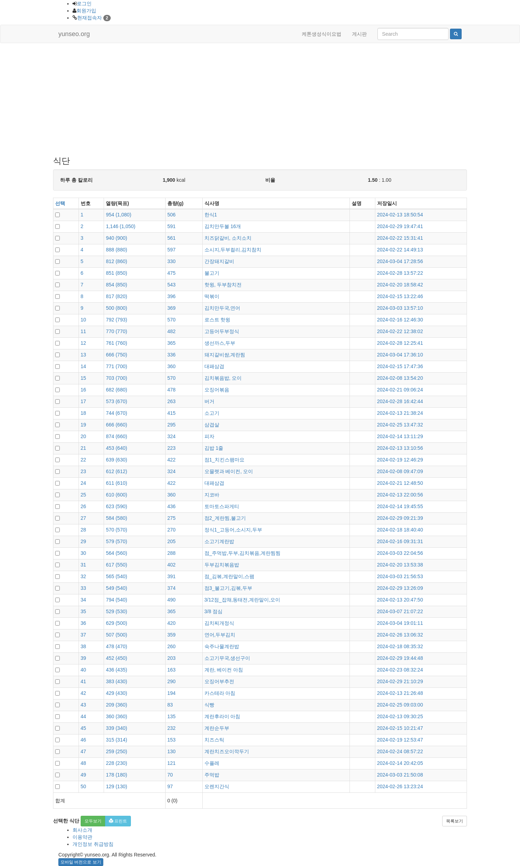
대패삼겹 (214, 366)
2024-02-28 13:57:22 (400, 273)
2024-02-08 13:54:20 (400, 378)
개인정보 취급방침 (93, 844)
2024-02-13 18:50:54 (400, 214)
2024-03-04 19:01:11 (400, 623)
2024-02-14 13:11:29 (400, 436)
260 (171, 646)
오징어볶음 (216, 390)
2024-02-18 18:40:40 (400, 530)
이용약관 (82, 837)
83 (170, 705)
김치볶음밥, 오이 (223, 378)
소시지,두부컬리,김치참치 (233, 249)
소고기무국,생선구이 (227, 658)
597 (171, 249)
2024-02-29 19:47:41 (400, 226)
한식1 (210, 214)
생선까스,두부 (220, 343)
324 (171, 436)
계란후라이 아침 (222, 716)
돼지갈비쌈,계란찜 (224, 355)
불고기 (211, 273)
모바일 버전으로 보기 (80, 862)
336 (171, 355)
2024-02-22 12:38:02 (400, 331)
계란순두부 (216, 728)
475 (171, 273)
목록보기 (454, 821)
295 (171, 425)
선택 (60, 203)
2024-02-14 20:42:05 (400, 763)
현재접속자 (89, 18)
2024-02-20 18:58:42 (400, 284)
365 (171, 343)
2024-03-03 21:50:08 (400, 775)
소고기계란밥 (219, 541)
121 (171, 763)
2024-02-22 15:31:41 (400, 238)
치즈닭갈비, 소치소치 (228, 238)
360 (171, 366)
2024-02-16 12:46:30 (400, 319)
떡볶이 (211, 296)
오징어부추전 (219, 681)
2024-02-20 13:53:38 (400, 565)
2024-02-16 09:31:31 (400, 541)
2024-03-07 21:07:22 (400, 611)
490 (171, 600)
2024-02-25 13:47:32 (400, 425)
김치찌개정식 (219, 623)
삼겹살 (211, 425)
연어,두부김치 (220, 635)
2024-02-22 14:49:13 (400, 249)
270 (171, 530)
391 (171, 576)
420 (171, 623)
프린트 (118, 821)
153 (171, 740)
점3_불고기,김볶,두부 (228, 588)
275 (171, 518)
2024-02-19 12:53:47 (400, 740)
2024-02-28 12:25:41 (400, 343)
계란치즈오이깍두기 (226, 751)
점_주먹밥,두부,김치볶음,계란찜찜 (242, 553)
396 (171, 296)
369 (171, 308)
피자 (209, 436)
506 (171, 214)
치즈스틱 (214, 740)
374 (171, 588)
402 (171, 565)
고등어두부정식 (221, 331)
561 (171, 238)
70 (170, 775)
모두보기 (93, 821)
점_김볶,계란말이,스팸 (229, 576)
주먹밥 (211, 775)
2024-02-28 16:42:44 (400, 401)
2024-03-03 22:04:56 (400, 553)
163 (171, 670)
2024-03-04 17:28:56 (400, 261)
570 (171, 319)
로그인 (84, 3)
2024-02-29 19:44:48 (400, 658)
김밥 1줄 (214, 448)
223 (171, 448)
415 (171, 413)
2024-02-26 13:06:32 (400, 635)
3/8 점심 (213, 611)
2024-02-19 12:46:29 (400, 460)
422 (171, 460)
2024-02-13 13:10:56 (400, 448)
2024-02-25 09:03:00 (400, 705)
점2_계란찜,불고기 (225, 518)
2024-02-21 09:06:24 (400, 390)
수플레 (211, 763)
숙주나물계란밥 (221, 646)
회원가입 (86, 10)
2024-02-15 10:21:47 (400, 728)
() (118, 214)
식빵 (209, 705)
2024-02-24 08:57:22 (400, 751)
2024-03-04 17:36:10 (400, 355)
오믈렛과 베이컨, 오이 (228, 471)
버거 (209, 401)
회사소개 (82, 830)
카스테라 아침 (220, 693)
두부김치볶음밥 (221, 565)
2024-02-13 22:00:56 (400, 495)
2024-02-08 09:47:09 (400, 471)
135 (171, 716)
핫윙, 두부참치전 (223, 284)
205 (171, 541)
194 (171, 693)
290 (171, 681)
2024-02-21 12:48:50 (400, 483)
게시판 (359, 34)
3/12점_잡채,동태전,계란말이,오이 (242, 600)
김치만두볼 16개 (222, 226)
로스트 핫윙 (217, 319)
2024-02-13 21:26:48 (400, 693)
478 (171, 390)
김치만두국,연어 (222, 308)
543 (171, 284)
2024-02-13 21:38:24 (400, 413)
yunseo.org (74, 33)
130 (171, 751)
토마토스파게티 (221, 506)
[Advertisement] (260, 99)
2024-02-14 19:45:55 (400, 506)
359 (171, 635)
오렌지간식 (216, 786)
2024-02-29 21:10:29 (400, 681)
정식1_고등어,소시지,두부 (233, 530)
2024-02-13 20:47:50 (400, 600)
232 (171, 728)
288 (171, 553)
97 (170, 786)
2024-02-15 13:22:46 (400, 296)
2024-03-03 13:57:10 (400, 308)
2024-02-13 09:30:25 (400, 716)
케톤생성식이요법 (321, 34)
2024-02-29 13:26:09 (400, 588)
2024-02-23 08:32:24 (400, 670)
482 (171, 331)
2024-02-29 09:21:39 (400, 518)
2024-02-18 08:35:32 (400, 646)
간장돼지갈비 (219, 261)
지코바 (211, 495)
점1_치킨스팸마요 (224, 460)
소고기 (211, 413)
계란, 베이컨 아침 (223, 670)
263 (171, 401)
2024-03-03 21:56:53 (400, 576)
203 (171, 658)
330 (171, 261)
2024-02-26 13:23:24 (400, 786)
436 (171, 506)
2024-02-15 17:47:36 (400, 366)
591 (171, 226)
